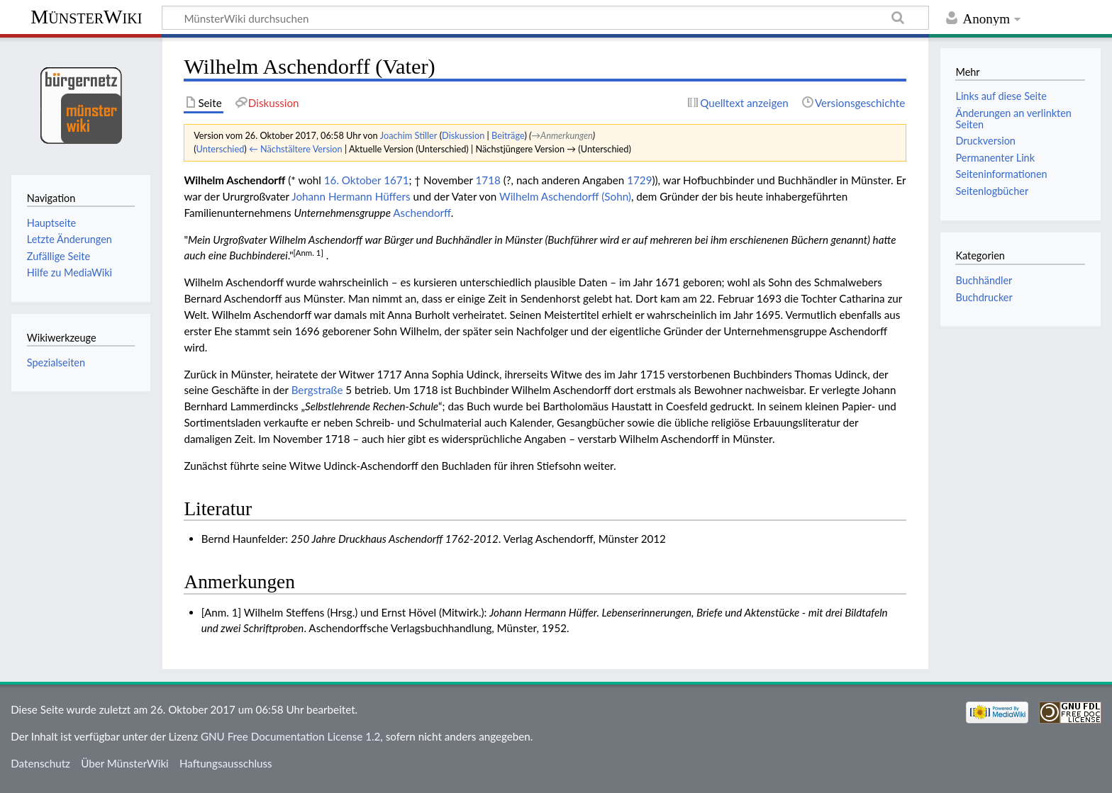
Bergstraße (317, 389)
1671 (396, 180)
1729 (639, 180)
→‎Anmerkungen (561, 135)
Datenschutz (40, 763)
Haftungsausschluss (225, 763)
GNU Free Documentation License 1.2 (290, 736)
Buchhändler (983, 280)
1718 (488, 180)
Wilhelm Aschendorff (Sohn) (565, 196)
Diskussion (463, 135)
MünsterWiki (86, 17)
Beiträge (507, 135)
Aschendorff (421, 212)
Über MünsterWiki (125, 763)
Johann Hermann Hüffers (350, 196)
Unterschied (220, 148)
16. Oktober (353, 180)
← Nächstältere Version (296, 148)
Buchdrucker (983, 297)
